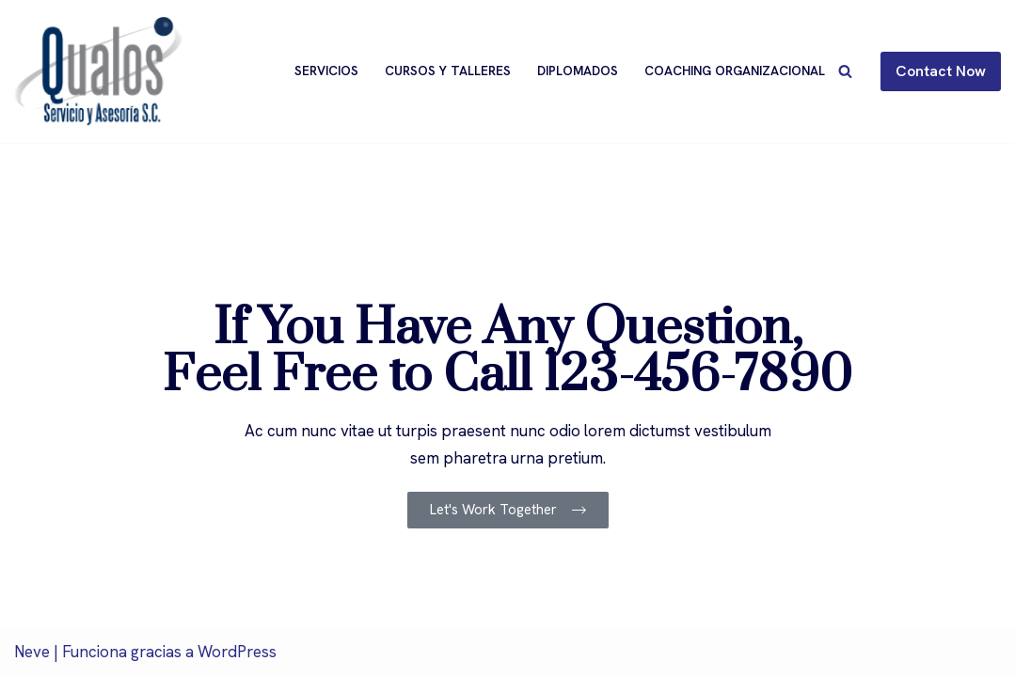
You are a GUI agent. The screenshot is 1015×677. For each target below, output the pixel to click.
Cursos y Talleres (448, 70)
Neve (32, 651)
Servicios (326, 70)
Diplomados (577, 70)
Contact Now (941, 71)
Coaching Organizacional (734, 70)
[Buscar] (845, 71)
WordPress (237, 651)
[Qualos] (98, 71)
